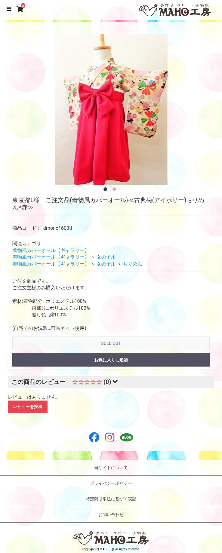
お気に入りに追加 (111, 360)
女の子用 (106, 257)
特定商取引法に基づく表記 (111, 498)
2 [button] (116, 190)
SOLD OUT (111, 343)
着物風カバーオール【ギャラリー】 (50, 250)
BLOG (127, 437)
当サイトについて (111, 467)
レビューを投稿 (27, 406)
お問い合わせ (111, 514)
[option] (111, 109)
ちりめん (132, 264)
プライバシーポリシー (111, 483)
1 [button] (106, 190)
